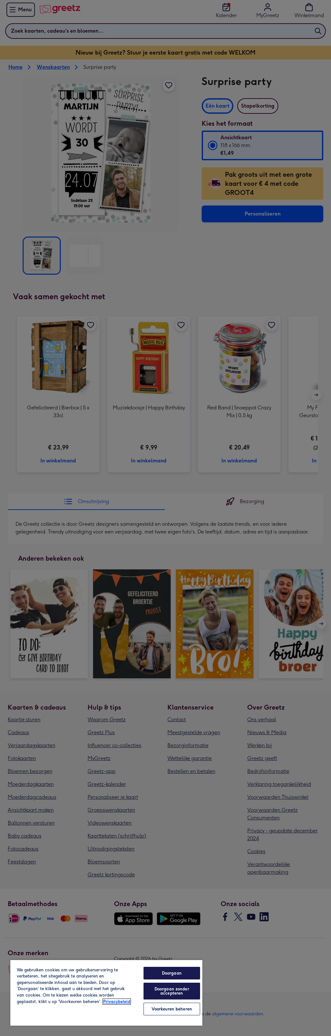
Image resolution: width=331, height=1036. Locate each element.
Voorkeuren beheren (172, 1009)
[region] (106, 992)
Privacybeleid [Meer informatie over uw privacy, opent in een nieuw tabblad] (116, 1001)
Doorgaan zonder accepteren (172, 991)
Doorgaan (172, 973)
